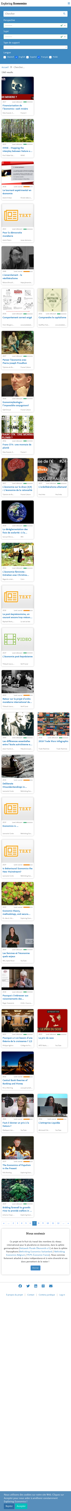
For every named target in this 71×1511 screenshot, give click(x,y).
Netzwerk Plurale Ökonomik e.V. (35, 1460)
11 (53, 1435)
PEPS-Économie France (38, 1467)
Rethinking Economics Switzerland (35, 1464)
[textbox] (35, 47)
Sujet (6, 31)
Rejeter (9, 1506)
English (22, 57)
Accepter (21, 1506)
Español (33, 57)
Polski (55, 57)
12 (58, 1435)
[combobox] (35, 47)
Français (44, 57)
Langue (7, 52)
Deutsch (10, 57)
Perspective (9, 20)
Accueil (5, 67)
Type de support (11, 43)
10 (48, 1435)
